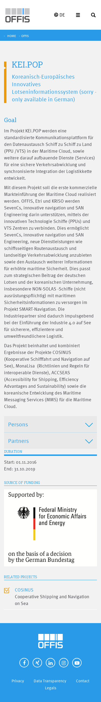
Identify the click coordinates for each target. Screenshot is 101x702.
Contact (82, 680)
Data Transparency (50, 680)
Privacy (18, 680)
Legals (50, 688)
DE (59, 14)
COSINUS (24, 589)
